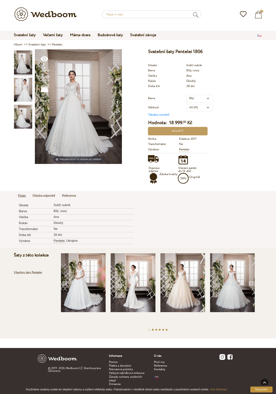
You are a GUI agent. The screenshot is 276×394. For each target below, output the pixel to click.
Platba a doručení (120, 366)
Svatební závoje (143, 35)
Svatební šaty (25, 35)
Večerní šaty (53, 35)
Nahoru (264, 382)
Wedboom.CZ (74, 368)
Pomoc (113, 362)
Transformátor (157, 144)
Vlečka (152, 76)
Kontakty (159, 369)
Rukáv (152, 81)
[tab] (22, 196)
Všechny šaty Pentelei (28, 272)
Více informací (218, 389)
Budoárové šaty (110, 35)
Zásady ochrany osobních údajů (125, 379)
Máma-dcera (80, 35)
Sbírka (152, 139)
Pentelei (184, 149)
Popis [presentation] (22, 195)
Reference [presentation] (69, 195)
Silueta (152, 65)
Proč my (159, 362)
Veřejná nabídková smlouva (126, 373)
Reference (160, 366)
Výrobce (153, 149)
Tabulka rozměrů (158, 115)
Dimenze (115, 384)
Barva (151, 70)
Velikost (153, 107)
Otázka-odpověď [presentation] (44, 195)
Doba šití (154, 86)
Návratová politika (121, 369)
